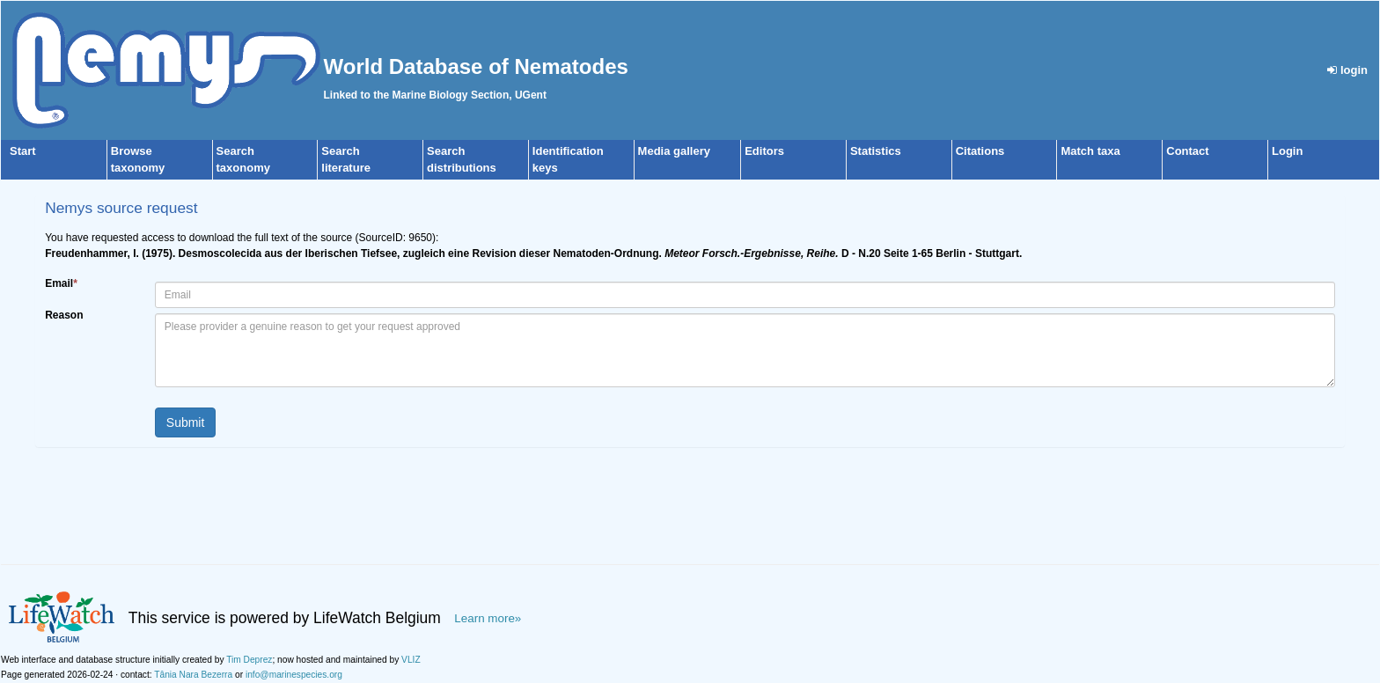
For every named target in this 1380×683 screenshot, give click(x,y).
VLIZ (411, 660)
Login (1287, 151)
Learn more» (487, 618)
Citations (980, 151)
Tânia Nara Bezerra (193, 674)
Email (61, 283)
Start (23, 151)
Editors (764, 151)
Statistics (875, 151)
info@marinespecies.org (294, 674)
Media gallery (674, 151)
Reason (64, 315)
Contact (1187, 151)
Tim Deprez (249, 660)
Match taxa (1090, 151)
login (1347, 70)
